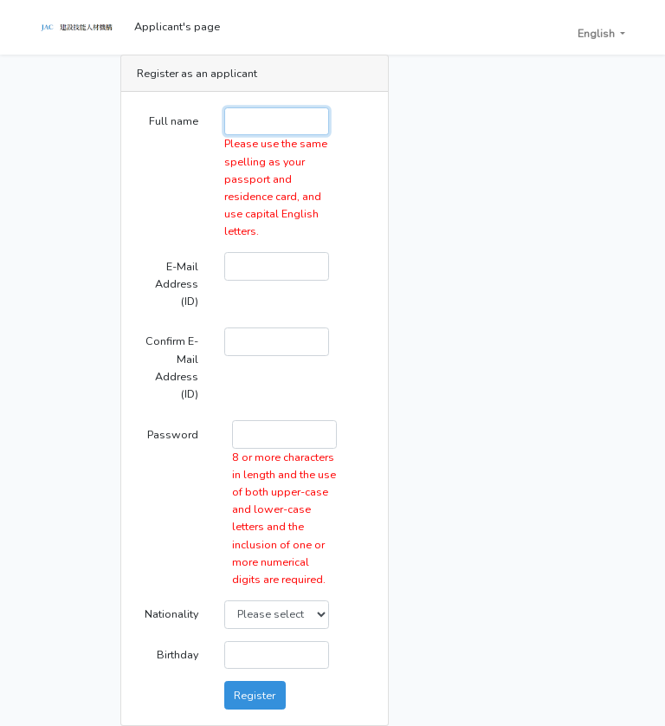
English (597, 33)
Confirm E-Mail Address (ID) (171, 367)
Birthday (177, 654)
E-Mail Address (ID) (176, 283)
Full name (173, 120)
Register (254, 695)
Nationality (171, 613)
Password (172, 434)
